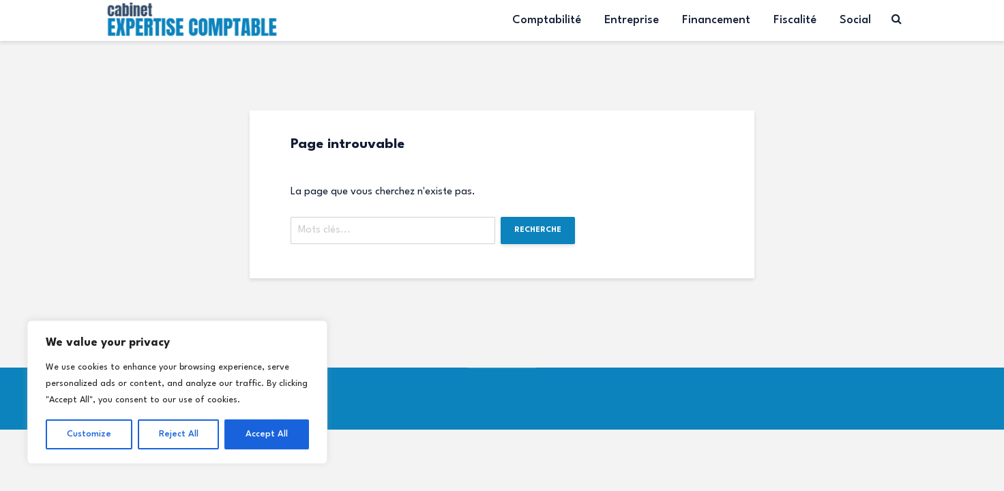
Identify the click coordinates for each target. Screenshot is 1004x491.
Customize (89, 434)
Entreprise (631, 20)
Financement (716, 20)
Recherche (537, 230)
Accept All (267, 434)
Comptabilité (546, 20)
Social (855, 20)
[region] (177, 392)
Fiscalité (794, 20)
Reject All (178, 434)
